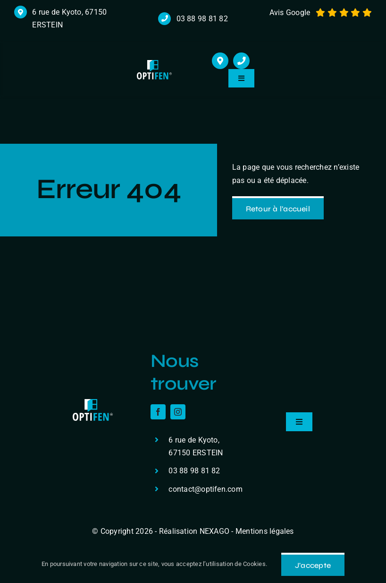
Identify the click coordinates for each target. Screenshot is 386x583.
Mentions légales (264, 531)
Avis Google (289, 12)
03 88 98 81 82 (202, 18)
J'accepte (313, 565)
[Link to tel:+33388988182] (241, 60)
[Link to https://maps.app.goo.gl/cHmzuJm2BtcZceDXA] (220, 60)
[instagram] (177, 411)
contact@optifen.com (205, 489)
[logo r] (154, 63)
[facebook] (158, 411)
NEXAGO (214, 531)
